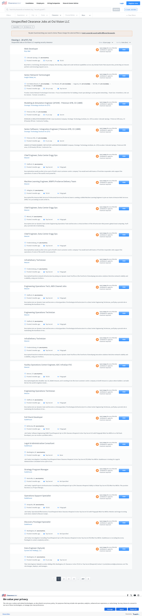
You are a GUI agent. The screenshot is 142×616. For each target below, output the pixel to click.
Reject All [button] (133, 609)
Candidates (30, 3)
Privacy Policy (6, 614)
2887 (83, 579)
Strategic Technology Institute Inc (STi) (37, 105)
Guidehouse (28, 420)
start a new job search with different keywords (98, 33)
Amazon (26, 158)
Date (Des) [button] (126, 42)
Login (122, 3)
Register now (133, 3)
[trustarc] (136, 614)
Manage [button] (110, 609)
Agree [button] (122, 609)
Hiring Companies (53, 3)
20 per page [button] (108, 42)
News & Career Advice (70, 3)
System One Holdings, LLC (33, 550)
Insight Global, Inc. (30, 77)
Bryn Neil (27, 51)
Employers (40, 3)
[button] (56, 15)
